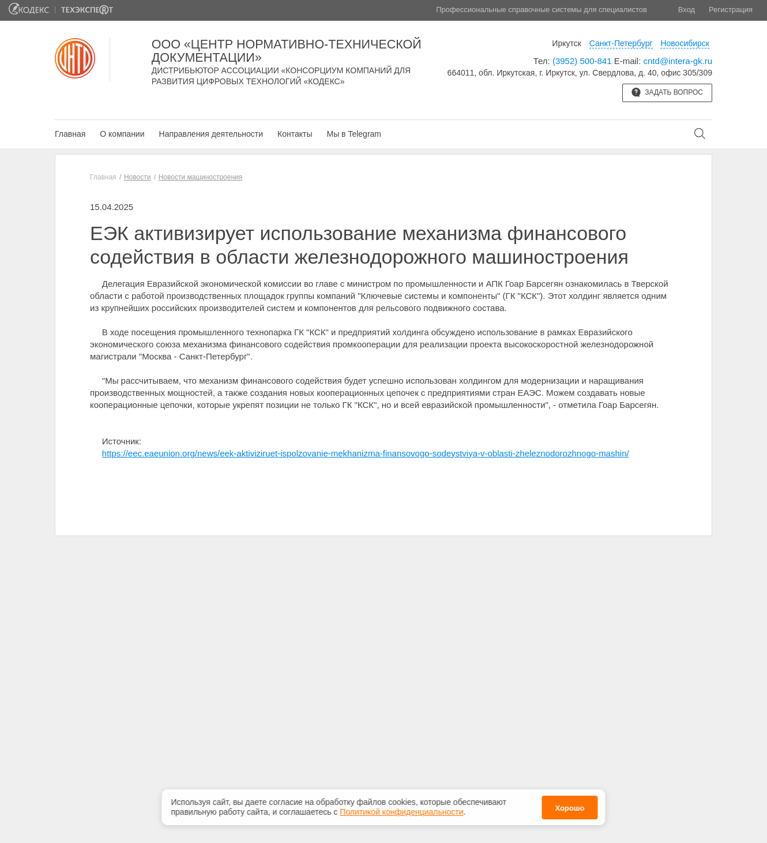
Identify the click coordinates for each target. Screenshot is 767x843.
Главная (70, 133)
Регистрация (731, 9)
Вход (686, 9)
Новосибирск (684, 43)
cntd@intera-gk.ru (678, 61)
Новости (137, 177)
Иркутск (566, 43)
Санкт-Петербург (621, 43)
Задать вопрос (667, 92)
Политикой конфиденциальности (401, 809)
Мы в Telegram (353, 133)
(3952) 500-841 (582, 61)
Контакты (294, 133)
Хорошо (569, 804)
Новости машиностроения (201, 177)
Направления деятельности (211, 133)
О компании (122, 133)
